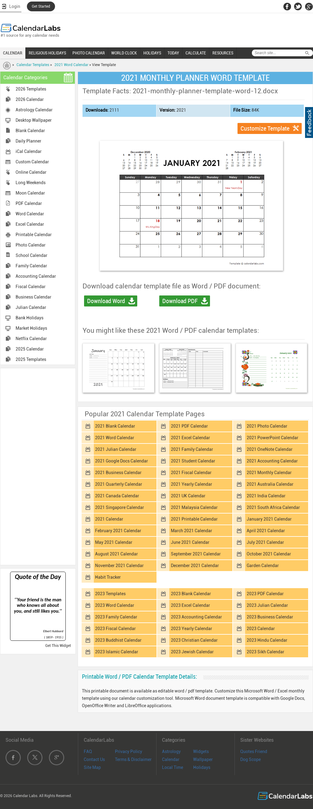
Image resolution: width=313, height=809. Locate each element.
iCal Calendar (29, 151)
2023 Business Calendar (270, 616)
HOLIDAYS (152, 52)
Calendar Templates (33, 65)
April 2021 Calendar (266, 530)
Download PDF (180, 301)
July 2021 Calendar (265, 542)
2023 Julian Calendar (267, 605)
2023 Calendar (261, 628)
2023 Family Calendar (116, 616)
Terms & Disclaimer (133, 759)
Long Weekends (31, 182)
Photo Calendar (31, 245)
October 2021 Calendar (269, 553)
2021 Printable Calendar (194, 519)
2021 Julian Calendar (115, 449)
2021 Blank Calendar (115, 426)
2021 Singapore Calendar (119, 507)
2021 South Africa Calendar (273, 507)
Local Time (172, 767)
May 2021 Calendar (113, 542)
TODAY (173, 52)
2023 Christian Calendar (194, 640)
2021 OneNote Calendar (270, 449)
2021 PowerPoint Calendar (272, 437)
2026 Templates (31, 89)
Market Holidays (31, 328)
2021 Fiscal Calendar (191, 472)
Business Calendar (33, 297)
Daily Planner (28, 141)
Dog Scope (250, 759)
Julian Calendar (31, 307)
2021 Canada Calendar (117, 495)
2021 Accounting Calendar (272, 460)
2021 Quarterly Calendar (118, 484)
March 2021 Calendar (191, 530)
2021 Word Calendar (71, 65)
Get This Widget (58, 646)
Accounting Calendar (36, 276)
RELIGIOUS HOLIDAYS (47, 52)
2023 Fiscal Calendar (115, 628)
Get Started (41, 6)
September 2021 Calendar (196, 553)
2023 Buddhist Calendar (118, 640)
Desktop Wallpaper (34, 120)
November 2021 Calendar (119, 565)
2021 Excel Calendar (190, 437)
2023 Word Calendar (114, 605)
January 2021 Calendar (269, 519)
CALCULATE (196, 52)
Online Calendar (31, 172)
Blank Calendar (30, 130)
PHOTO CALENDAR (88, 52)
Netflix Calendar (31, 338)
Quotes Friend (253, 751)
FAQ (88, 751)
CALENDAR (12, 52)
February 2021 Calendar (118, 530)
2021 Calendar (109, 519)
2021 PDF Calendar (189, 426)
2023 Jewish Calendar (192, 651)
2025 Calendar (30, 349)
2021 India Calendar (266, 495)
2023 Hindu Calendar (267, 640)
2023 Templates (110, 593)
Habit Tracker (108, 577)
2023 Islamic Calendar (116, 651)
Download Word (106, 301)
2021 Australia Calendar (270, 484)
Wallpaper (203, 759)
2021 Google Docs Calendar (121, 460)
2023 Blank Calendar (191, 593)
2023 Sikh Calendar (265, 651)
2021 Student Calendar (193, 460)
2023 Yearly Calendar (191, 628)
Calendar (170, 759)
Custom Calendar (32, 161)
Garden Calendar (263, 565)
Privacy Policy (128, 751)
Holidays (201, 767)
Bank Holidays (29, 317)
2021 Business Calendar (118, 472)
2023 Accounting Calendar (196, 616)
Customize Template (265, 128)
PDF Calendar (29, 203)
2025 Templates (31, 359)
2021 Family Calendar (192, 449)
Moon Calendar (30, 193)
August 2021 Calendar (116, 553)
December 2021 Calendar (195, 565)
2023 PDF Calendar (265, 593)
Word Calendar (30, 213)
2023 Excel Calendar (190, 605)
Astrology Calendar (34, 109)
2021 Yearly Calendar (191, 484)
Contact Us (94, 759)
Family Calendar (31, 265)
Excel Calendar (30, 224)
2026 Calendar (30, 99)
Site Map (92, 767)
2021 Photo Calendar (267, 426)
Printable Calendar (34, 234)
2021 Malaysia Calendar (194, 507)
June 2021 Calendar (190, 542)
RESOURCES (222, 52)
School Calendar (31, 255)
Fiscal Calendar (31, 286)
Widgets (201, 751)
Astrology (171, 751)
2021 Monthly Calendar (269, 472)
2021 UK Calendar (188, 495)
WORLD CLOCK (124, 52)
